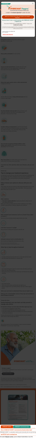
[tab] (7, 426)
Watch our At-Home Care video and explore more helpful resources (17, 17)
